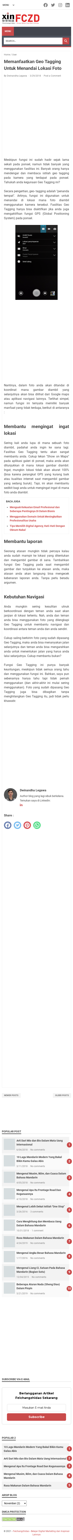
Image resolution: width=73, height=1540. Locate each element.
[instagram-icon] (60, 5)
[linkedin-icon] (68, 5)
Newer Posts (11, 1095)
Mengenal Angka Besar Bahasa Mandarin (41, 1252)
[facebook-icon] (46, 5)
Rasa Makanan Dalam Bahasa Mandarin (40, 1237)
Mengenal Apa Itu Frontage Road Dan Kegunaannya (34, 1466)
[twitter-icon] (53, 5)
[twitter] (17, 825)
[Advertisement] (36, 118)
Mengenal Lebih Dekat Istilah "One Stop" (41, 1206)
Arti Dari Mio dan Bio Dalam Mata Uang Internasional (35, 1458)
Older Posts (62, 1095)
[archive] (14, 1503)
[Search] (33, 41)
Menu (8, 31)
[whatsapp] (37, 825)
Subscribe (37, 1417)
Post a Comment (52, 75)
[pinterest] (27, 825)
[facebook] (7, 825)
